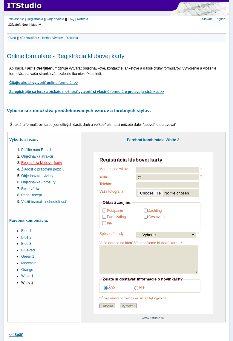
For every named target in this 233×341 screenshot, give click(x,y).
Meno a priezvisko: (114, 169)
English (219, 19)
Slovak (207, 19)
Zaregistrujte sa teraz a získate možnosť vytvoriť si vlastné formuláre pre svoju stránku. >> (86, 92)
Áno (109, 287)
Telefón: (105, 184)
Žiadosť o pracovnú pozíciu (43, 169)
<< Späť (16, 335)
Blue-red (28, 250)
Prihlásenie (16, 19)
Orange (27, 270)
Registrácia (35, 19)
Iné (109, 223)
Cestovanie (157, 217)
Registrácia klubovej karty (41, 163)
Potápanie (115, 211)
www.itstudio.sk (153, 318)
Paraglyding (116, 217)
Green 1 (27, 256)
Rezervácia (30, 189)
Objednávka (55, 19)
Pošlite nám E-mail (36, 150)
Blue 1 (26, 231)
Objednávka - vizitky (37, 176)
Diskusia (71, 38)
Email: (104, 176)
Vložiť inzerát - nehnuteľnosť (43, 202)
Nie (139, 287)
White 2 (27, 282)
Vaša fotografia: (111, 191)
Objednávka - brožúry (38, 182)
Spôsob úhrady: (112, 234)
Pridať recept (31, 195)
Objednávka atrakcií (37, 156)
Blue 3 (26, 244)
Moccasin (28, 263)
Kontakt (82, 19)
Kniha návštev (52, 38)
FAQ (71, 19)
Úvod (12, 38)
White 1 (27, 276)
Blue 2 (26, 237)
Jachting (155, 211)
